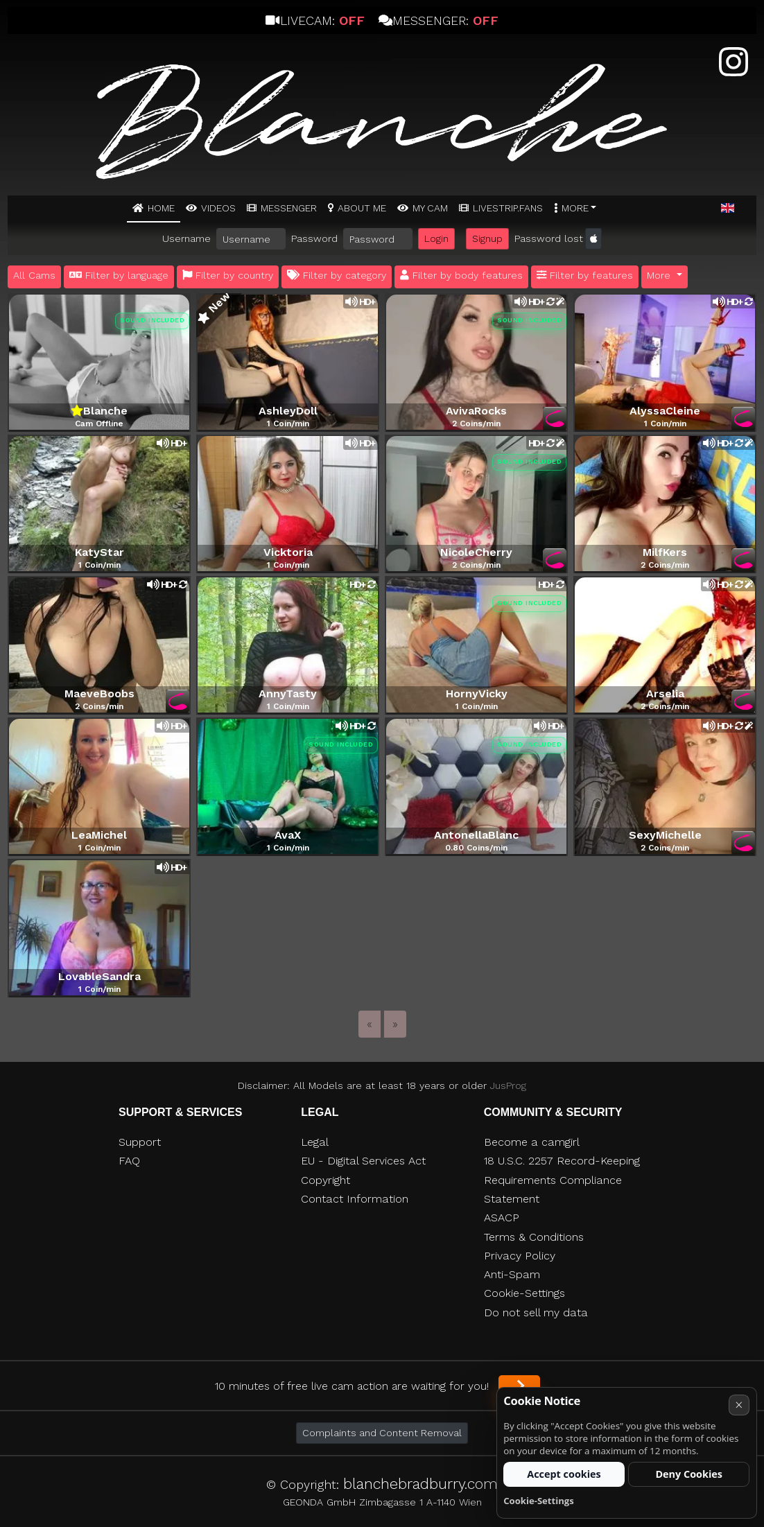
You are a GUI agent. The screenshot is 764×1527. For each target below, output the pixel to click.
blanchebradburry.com (420, 1483)
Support (140, 1142)
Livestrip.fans (508, 207)
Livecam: (315, 20)
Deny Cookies (688, 1474)
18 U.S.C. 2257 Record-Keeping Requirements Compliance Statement (562, 1179)
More (575, 207)
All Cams (34, 275)
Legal (315, 1142)
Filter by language (118, 275)
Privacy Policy (519, 1255)
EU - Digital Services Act (363, 1160)
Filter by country (227, 275)
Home (161, 207)
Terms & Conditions (534, 1237)
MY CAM (430, 207)
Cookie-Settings (524, 1293)
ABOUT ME (362, 207)
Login (436, 238)
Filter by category (336, 275)
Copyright (325, 1180)
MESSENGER (289, 207)
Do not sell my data (536, 1312)
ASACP (501, 1217)
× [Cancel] (739, 1404)
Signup (487, 238)
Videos (218, 207)
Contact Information (354, 1198)
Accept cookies (564, 1474)
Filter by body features (461, 275)
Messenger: (438, 20)
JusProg (508, 1085)
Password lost (548, 238)
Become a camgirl (532, 1142)
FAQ (129, 1160)
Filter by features (585, 275)
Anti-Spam (512, 1274)
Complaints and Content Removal (382, 1432)
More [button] (660, 275)
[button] (727, 208)
